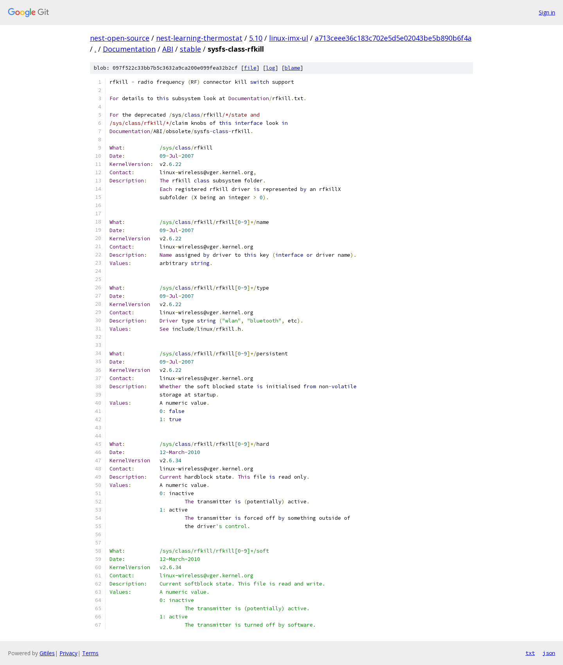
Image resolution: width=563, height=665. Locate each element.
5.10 (255, 38)
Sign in (547, 12)
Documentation (129, 49)
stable (190, 49)
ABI (167, 49)
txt (530, 652)
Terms (90, 653)
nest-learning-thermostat (199, 38)
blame (292, 68)
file (250, 68)
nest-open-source (119, 38)
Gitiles (47, 653)
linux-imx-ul (288, 38)
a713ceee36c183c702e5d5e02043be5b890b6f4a (393, 38)
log (270, 68)
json (549, 652)
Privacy (68, 653)
